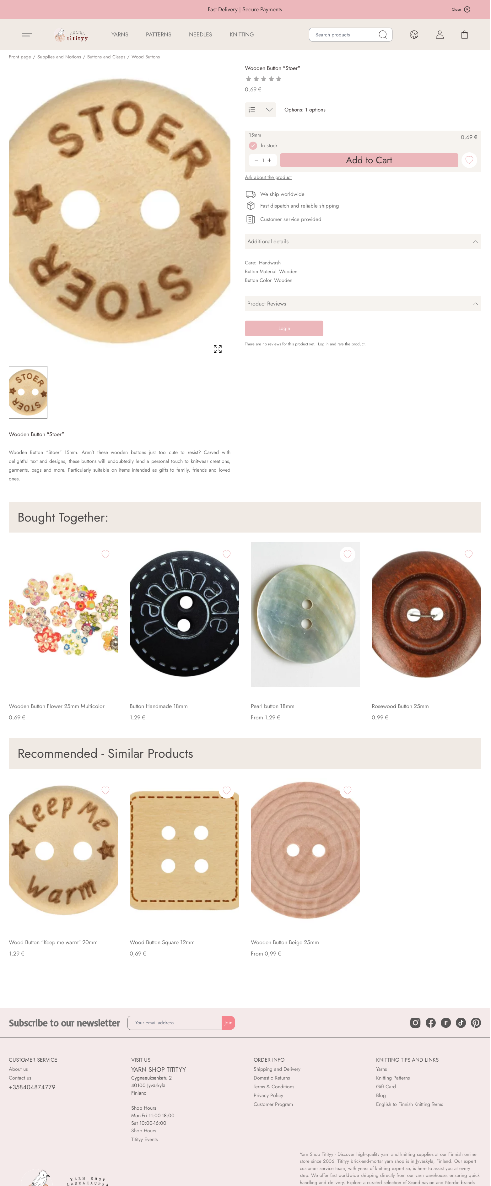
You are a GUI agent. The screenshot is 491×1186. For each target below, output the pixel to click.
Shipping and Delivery (277, 1069)
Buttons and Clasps (106, 56)
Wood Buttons (146, 56)
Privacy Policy (268, 1095)
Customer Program (273, 1104)
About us (18, 1069)
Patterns (158, 34)
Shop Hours (143, 1130)
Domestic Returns (272, 1077)
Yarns (381, 1069)
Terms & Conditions (274, 1086)
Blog (381, 1095)
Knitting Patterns (393, 1077)
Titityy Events (144, 1139)
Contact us (20, 1077)
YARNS (119, 34)
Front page (20, 56)
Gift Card (386, 1086)
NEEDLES (200, 34)
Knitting (242, 34)
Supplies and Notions (59, 56)
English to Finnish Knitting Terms (409, 1104)
